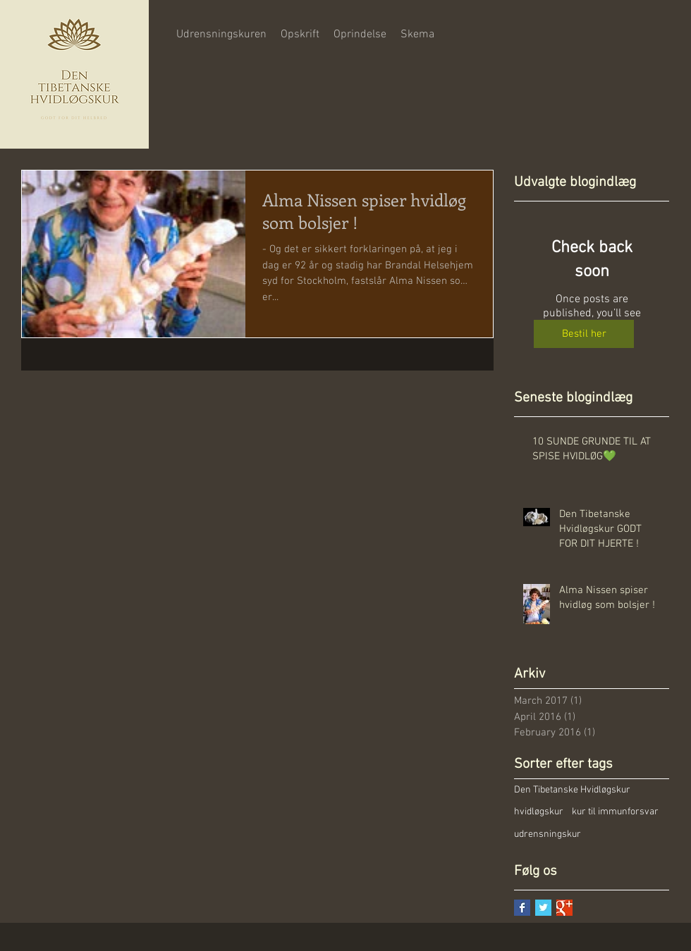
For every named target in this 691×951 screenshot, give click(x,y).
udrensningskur (547, 834)
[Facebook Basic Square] (522, 908)
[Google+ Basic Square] (564, 908)
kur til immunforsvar (615, 812)
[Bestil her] (584, 334)
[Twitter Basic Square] (543, 908)
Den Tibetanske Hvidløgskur (572, 790)
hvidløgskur (538, 812)
